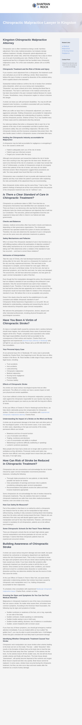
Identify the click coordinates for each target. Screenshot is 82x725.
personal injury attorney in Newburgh (35, 340)
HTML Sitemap (39, 700)
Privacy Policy (47, 700)
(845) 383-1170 (41, 692)
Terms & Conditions (57, 700)
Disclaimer (23, 700)
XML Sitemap (30, 700)
